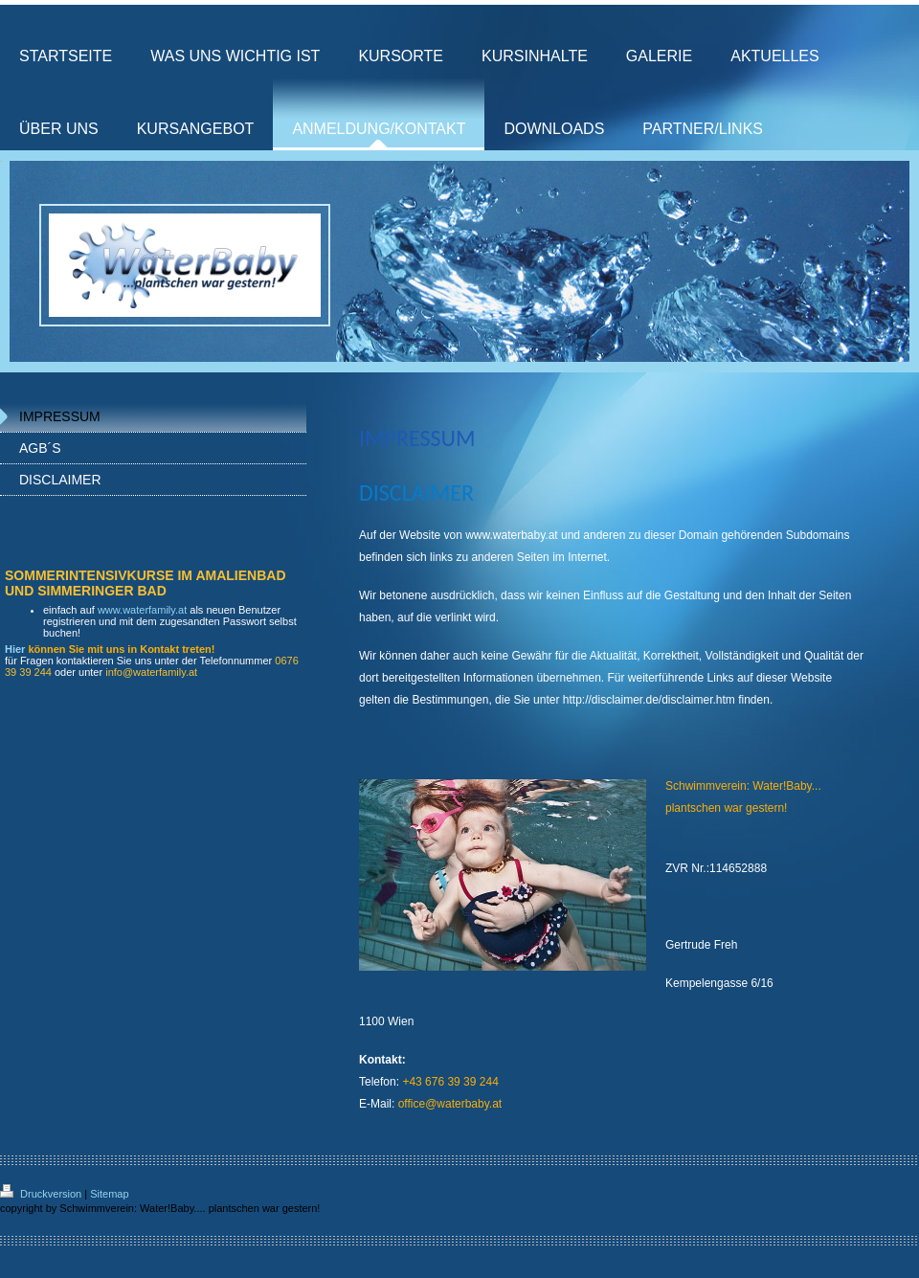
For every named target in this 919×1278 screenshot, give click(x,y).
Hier (15, 649)
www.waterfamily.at (142, 610)
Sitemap (109, 1194)
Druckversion (42, 1194)
